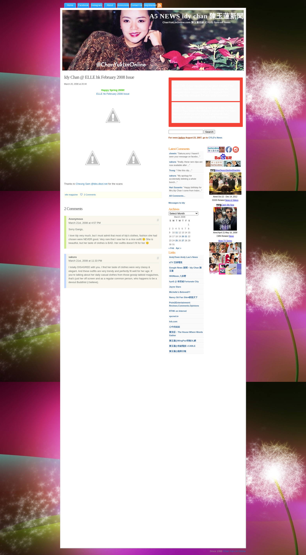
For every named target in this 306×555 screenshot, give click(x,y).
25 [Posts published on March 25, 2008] (176, 240)
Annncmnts (123, 5)
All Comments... (177, 196)
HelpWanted (150, 5)
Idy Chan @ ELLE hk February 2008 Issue (99, 77)
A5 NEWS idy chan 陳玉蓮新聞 (196, 16)
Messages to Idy (177, 203)
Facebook (83, 5)
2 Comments (90, 194)
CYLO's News (215, 137)
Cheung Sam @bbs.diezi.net (92, 183)
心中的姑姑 (174, 327)
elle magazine (71, 194)
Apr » (178, 248)
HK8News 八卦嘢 (177, 276)
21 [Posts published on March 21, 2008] (186, 236)
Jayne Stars (175, 287)
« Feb (171, 248)
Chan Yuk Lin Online (234, 551)
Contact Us (136, 5)
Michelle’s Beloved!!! (179, 292)
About (110, 5)
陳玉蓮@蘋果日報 (177, 351)
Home (70, 5)
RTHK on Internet (178, 311)
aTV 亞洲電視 (175, 262)
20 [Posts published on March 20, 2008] (183, 236)
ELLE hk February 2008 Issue (112, 93)
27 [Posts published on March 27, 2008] (183, 240)
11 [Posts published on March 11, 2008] (176, 232)
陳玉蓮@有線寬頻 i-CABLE (182, 346)
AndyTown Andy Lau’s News (183, 257)
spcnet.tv (174, 316)
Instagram (96, 5)
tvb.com (173, 321)
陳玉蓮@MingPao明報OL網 (182, 340)
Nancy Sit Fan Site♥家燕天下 (183, 297)
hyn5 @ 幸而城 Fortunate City (184, 281)
